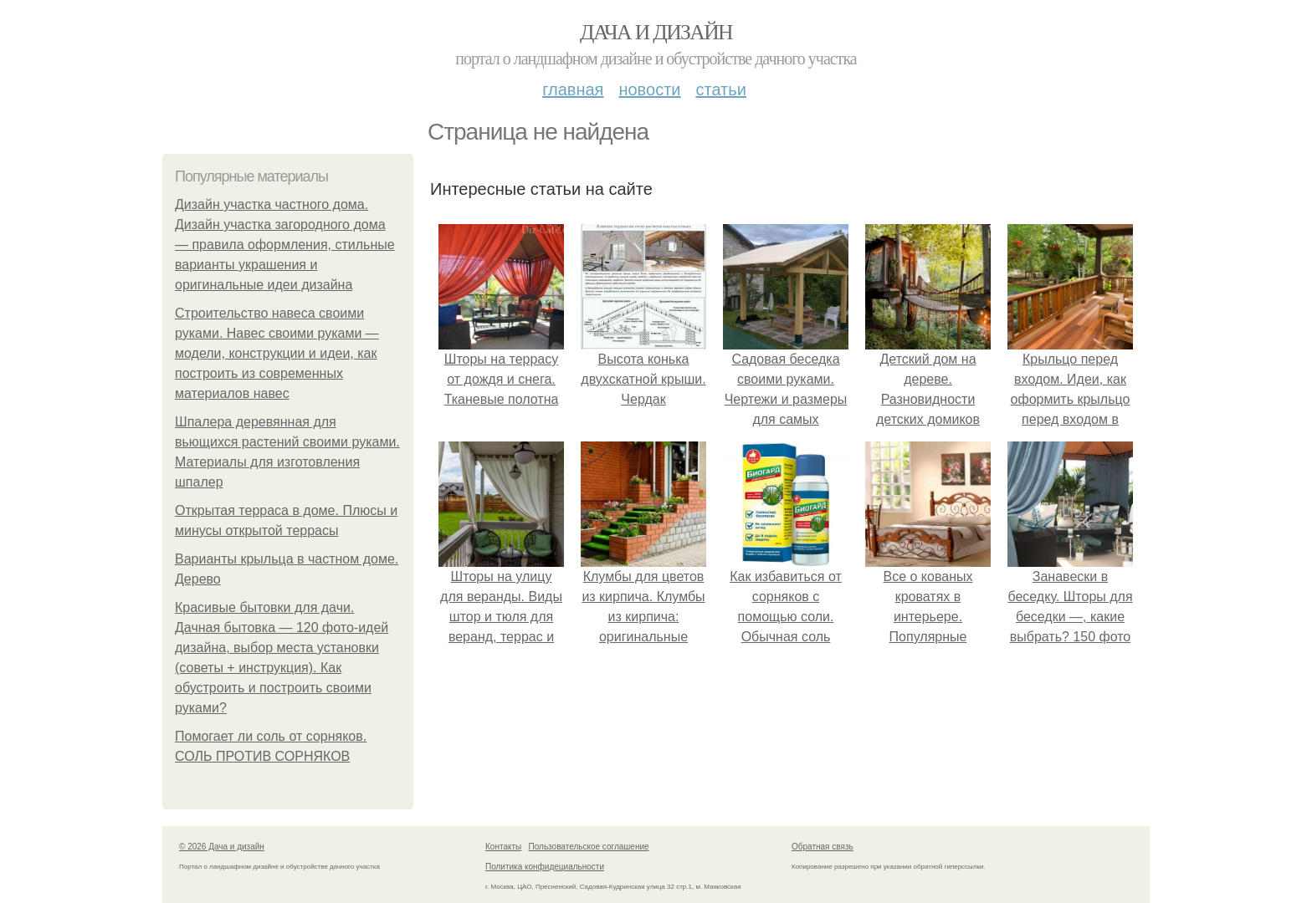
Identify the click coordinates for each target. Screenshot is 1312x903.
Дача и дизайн (656, 32)
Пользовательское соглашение (589, 846)
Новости (649, 89)
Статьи (720, 89)
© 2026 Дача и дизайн (221, 846)
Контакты (503, 846)
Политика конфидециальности (544, 866)
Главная (572, 89)
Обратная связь (822, 846)
